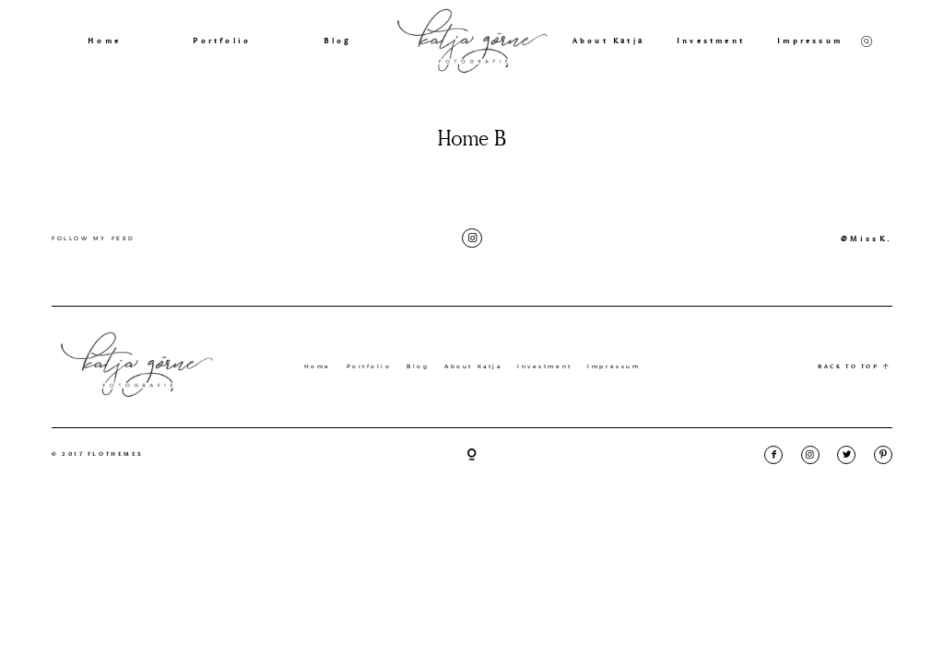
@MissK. (866, 238)
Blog (338, 40)
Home (104, 40)
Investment (711, 40)
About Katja (608, 40)
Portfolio (222, 40)
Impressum (810, 40)
